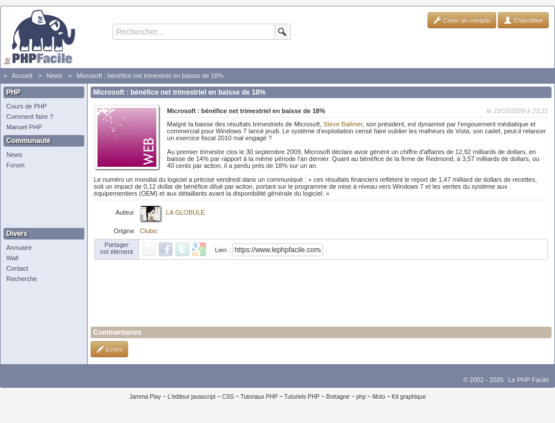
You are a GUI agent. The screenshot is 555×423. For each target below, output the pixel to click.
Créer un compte (461, 20)
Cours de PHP (26, 106)
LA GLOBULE (185, 212)
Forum (15, 165)
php (361, 397)
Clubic (149, 230)
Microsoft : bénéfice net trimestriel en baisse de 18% (149, 75)
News (54, 75)
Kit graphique (409, 397)
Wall (12, 257)
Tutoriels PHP (302, 397)
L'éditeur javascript (191, 397)
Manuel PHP (24, 126)
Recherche (21, 278)
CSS (228, 397)
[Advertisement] (41, 199)
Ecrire (109, 349)
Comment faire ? (29, 116)
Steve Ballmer (342, 124)
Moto (378, 397)
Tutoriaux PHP (259, 397)
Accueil (22, 75)
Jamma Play (145, 397)
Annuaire (19, 247)
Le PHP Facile (528, 379)
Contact (17, 268)
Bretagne (338, 397)
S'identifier (523, 20)
